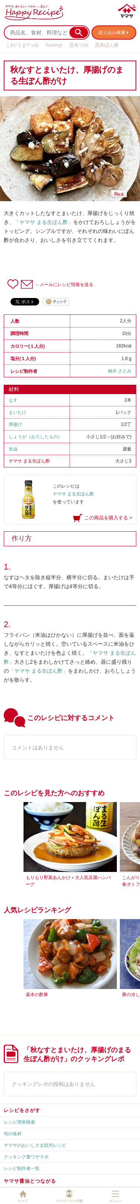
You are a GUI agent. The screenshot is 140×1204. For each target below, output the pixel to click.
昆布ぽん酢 (107, 45)
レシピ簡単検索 (19, 1122)
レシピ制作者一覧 (22, 1168)
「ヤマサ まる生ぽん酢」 (43, 222)
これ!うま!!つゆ (22, 45)
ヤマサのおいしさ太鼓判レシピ (35, 1145)
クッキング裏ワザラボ (26, 1157)
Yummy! (54, 45)
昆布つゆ (78, 45)
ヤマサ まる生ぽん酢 (29, 461)
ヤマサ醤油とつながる (30, 1181)
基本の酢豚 (37, 994)
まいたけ (18, 412)
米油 (13, 449)
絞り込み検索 (112, 32)
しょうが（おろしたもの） (35, 436)
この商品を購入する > (108, 517)
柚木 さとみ (119, 371)
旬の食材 (13, 1133)
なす (13, 400)
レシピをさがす (22, 1110)
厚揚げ (15, 424)
